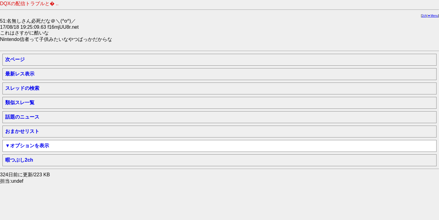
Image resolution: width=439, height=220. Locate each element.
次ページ (15, 59)
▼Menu (432, 15)
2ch (424, 15)
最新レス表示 (19, 73)
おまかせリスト (22, 131)
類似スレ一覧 (19, 102)
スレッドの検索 (22, 88)
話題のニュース (22, 116)
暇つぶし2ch (19, 160)
